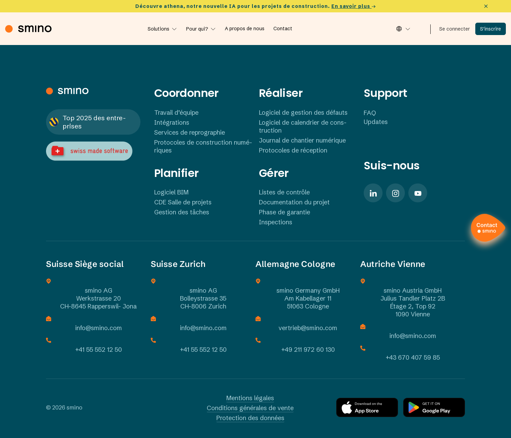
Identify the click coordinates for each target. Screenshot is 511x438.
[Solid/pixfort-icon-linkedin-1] (373, 192)
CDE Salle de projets (183, 202)
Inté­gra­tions (171, 122)
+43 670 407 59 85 (413, 357)
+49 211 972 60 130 (308, 349)
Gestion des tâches (181, 212)
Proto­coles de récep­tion (293, 150)
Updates (376, 122)
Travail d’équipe (176, 112)
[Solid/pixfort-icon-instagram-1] (395, 192)
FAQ (370, 113)
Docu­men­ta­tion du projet (294, 202)
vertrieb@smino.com (308, 328)
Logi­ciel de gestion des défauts (303, 112)
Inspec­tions (275, 222)
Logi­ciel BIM (171, 192)
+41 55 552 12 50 (98, 349)
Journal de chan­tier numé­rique (302, 140)
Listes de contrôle (284, 192)
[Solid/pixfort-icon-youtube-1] (417, 192)
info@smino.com (98, 328)
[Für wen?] (201, 29)
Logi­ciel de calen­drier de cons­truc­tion (303, 126)
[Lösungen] (162, 29)
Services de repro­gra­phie (189, 132)
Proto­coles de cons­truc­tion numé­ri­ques (203, 146)
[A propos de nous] (244, 28)
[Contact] (283, 28)
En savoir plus (353, 6)
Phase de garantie (284, 212)
